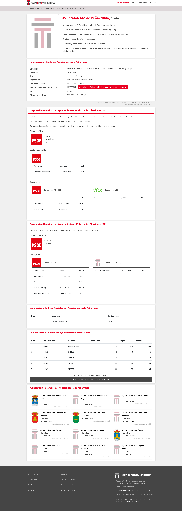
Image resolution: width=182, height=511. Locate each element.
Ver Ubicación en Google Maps (120, 68)
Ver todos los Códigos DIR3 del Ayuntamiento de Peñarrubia (102, 87)
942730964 (105, 48)
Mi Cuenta (31, 490)
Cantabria (90, 25)
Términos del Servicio (68, 490)
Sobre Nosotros (139, 3)
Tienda (153, 3)
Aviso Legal (65, 474)
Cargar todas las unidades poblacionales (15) (91, 379)
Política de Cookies (67, 485)
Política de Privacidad (68, 480)
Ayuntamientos (122, 3)
